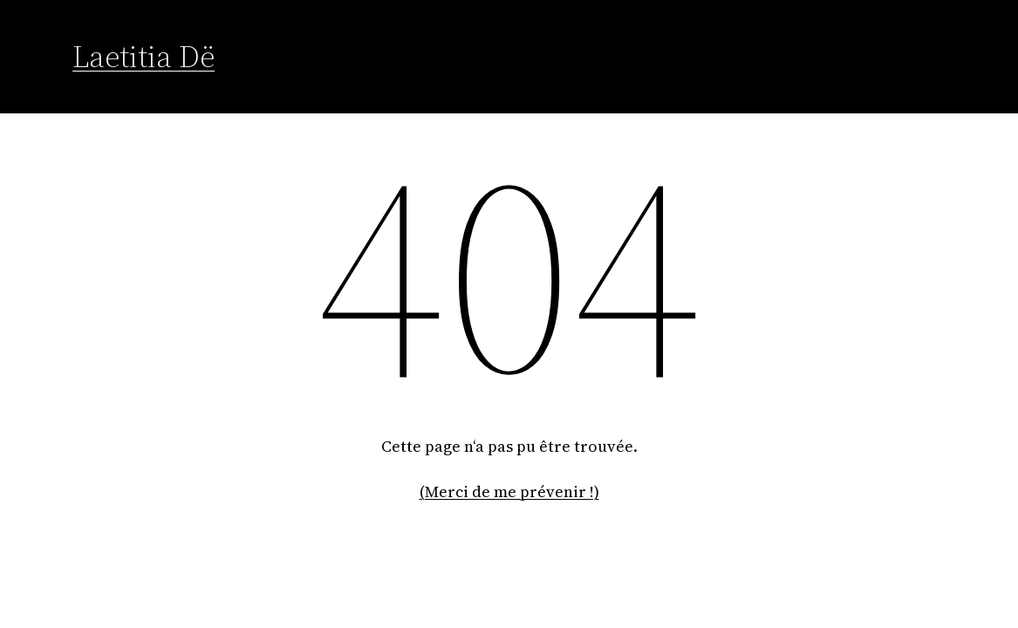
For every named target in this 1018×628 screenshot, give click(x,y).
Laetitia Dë (143, 57)
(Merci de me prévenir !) (509, 491)
